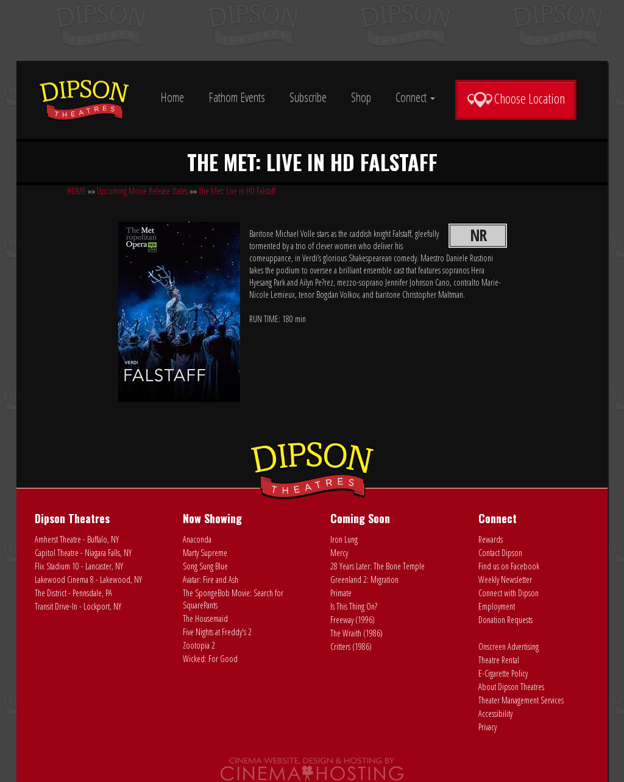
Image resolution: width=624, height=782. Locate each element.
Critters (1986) (351, 646)
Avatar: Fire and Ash (210, 579)
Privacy (487, 727)
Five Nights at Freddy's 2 (217, 632)
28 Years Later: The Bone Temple (377, 566)
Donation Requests (505, 619)
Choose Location (516, 98)
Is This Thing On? (353, 606)
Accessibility (495, 713)
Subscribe (308, 97)
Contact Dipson (500, 552)
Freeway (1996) (352, 619)
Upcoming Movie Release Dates (142, 191)
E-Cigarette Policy (503, 673)
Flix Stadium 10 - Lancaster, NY (79, 566)
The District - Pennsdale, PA (73, 593)
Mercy (339, 552)
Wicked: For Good (210, 658)
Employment (496, 606)
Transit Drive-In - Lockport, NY (78, 606)
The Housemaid (205, 618)
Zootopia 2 (199, 645)
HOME (76, 191)
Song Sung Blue (205, 566)
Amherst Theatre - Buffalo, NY (77, 539)
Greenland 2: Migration (364, 579)
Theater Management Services (521, 700)
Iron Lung (344, 539)
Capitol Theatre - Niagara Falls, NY (83, 552)
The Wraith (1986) (356, 633)
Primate (341, 593)
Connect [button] (415, 97)
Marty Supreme (205, 552)
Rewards (490, 539)
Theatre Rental (498, 660)
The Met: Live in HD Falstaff (237, 191)
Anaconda (197, 539)
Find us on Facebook (508, 566)
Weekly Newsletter (505, 579)
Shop (361, 97)
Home (172, 97)
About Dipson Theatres (511, 686)
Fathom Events (236, 97)
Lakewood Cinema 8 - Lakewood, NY (88, 579)
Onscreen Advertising (508, 646)
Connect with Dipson (508, 593)
